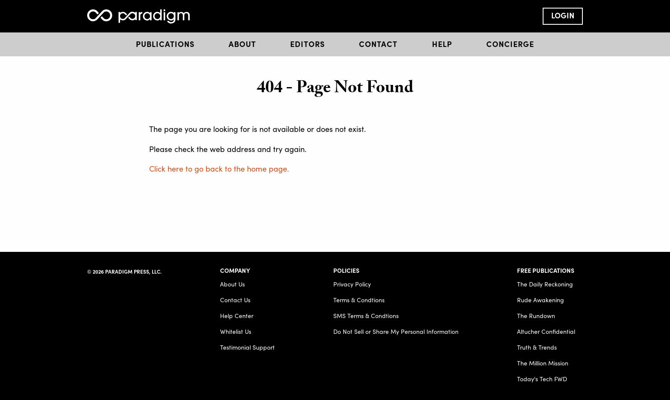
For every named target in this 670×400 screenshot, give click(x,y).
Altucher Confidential (546, 331)
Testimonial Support (247, 347)
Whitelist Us (235, 331)
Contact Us (235, 300)
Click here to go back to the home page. (219, 168)
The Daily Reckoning (545, 284)
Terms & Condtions (359, 300)
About (242, 43)
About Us (232, 284)
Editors (307, 43)
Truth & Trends (537, 347)
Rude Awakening (540, 300)
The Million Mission (542, 363)
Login (562, 15)
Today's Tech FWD (542, 378)
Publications (165, 43)
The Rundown (536, 315)
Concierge (510, 43)
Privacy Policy (352, 284)
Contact (378, 43)
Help (442, 43)
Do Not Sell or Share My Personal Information (395, 331)
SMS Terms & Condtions (366, 315)
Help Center (236, 315)
